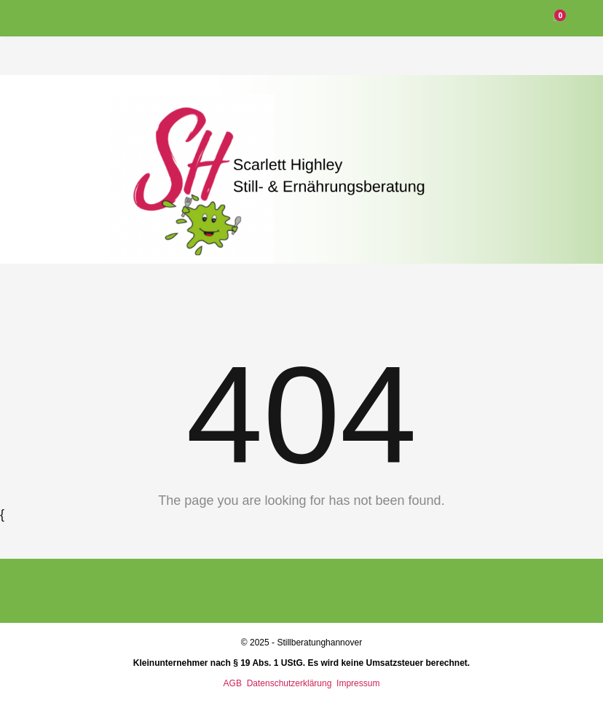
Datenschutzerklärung (290, 683)
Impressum (357, 683)
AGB (233, 683)
